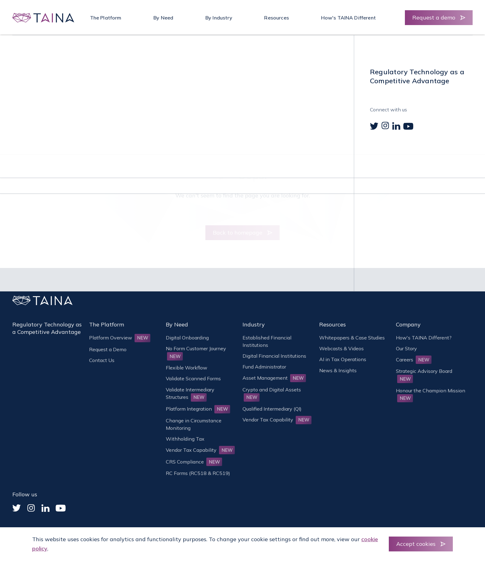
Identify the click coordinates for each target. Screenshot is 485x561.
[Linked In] (45, 508)
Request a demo (433, 17)
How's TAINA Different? (424, 337)
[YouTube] (61, 508)
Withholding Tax (185, 439)
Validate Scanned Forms (193, 378)
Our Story (406, 348)
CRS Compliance (194, 462)
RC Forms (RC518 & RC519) (198, 473)
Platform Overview (119, 337)
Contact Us (101, 360)
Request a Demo (108, 349)
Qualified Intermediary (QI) (272, 409)
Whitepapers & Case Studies (352, 337)
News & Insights (338, 370)
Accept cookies (416, 543)
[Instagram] (31, 508)
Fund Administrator (264, 367)
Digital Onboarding (187, 337)
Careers (413, 359)
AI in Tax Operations (342, 359)
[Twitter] (16, 507)
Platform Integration (198, 409)
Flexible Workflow (186, 368)
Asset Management (274, 378)
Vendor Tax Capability (200, 450)
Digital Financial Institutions (274, 356)
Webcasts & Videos (341, 348)
